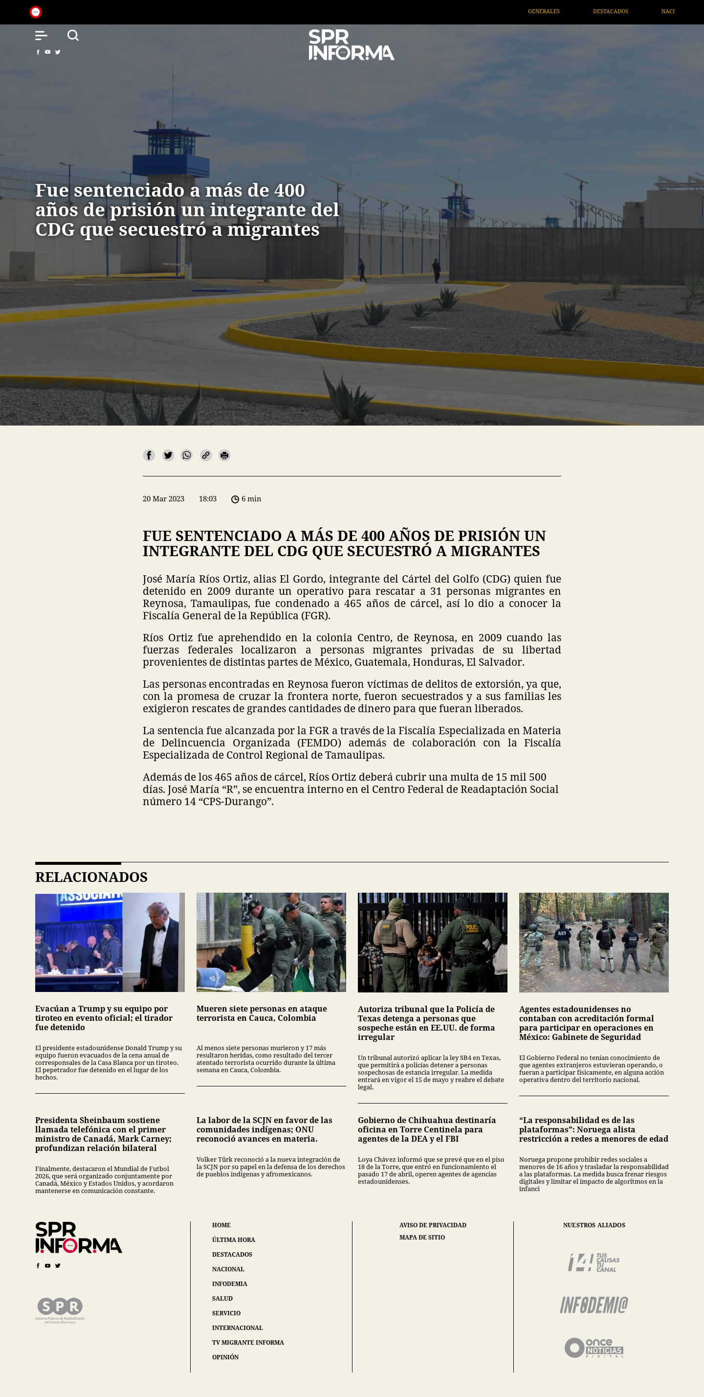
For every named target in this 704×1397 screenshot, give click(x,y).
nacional (228, 1269)
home (221, 1225)
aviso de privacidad (432, 1225)
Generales (556, 11)
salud (222, 1298)
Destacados (623, 11)
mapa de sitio (422, 1237)
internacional (237, 1328)
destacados (232, 1254)
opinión (225, 1357)
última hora (233, 1240)
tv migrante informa (248, 1342)
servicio (226, 1313)
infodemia (229, 1284)
